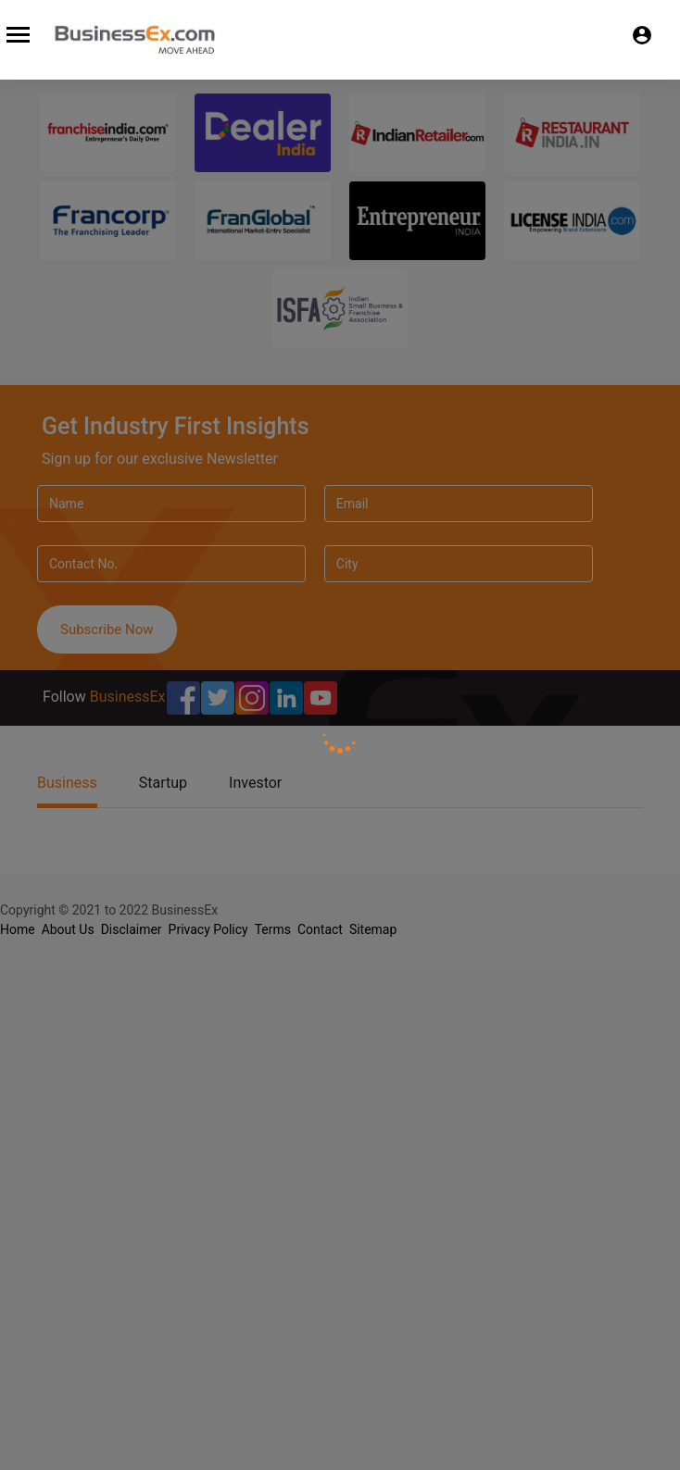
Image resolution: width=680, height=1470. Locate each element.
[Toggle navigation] (15, 31)
